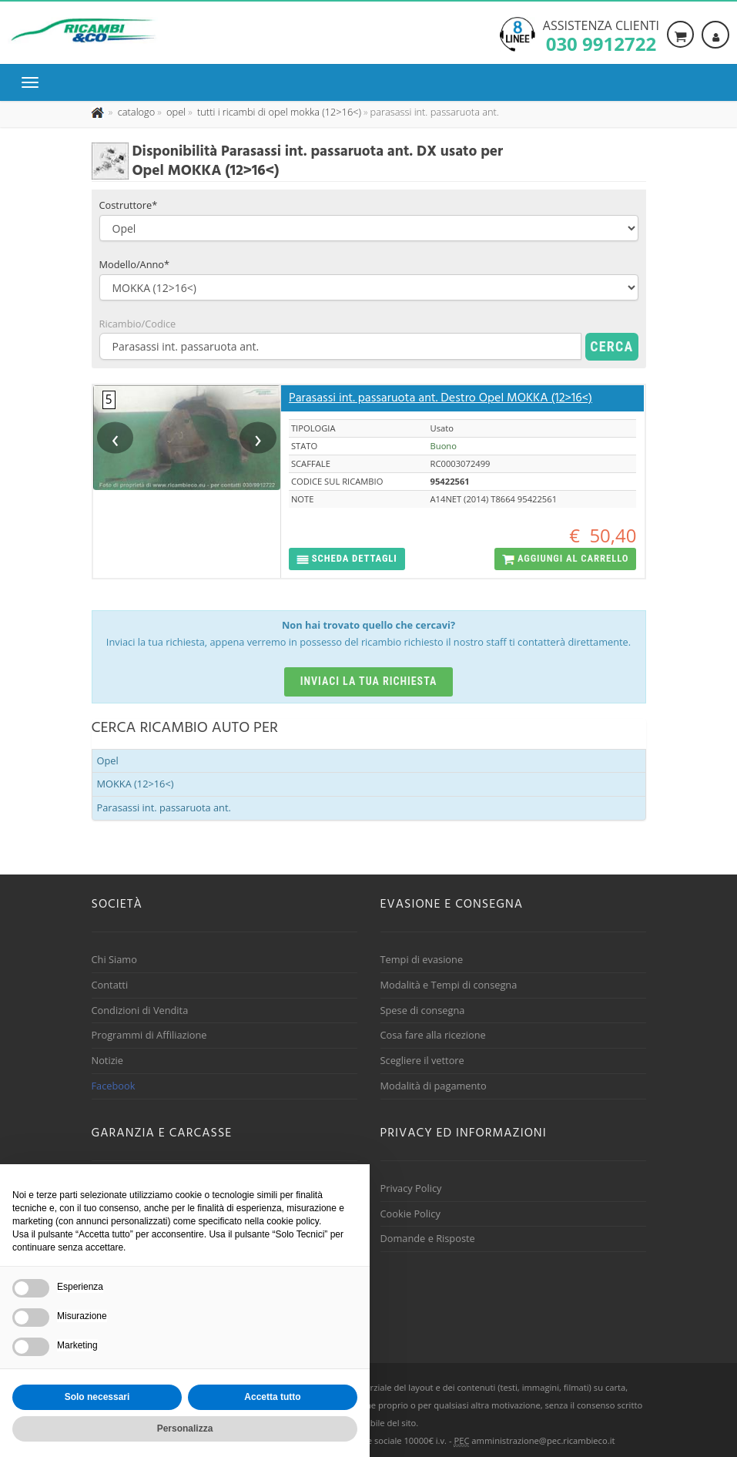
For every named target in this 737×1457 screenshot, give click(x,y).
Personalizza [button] (185, 1428)
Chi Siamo (114, 959)
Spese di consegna (422, 1010)
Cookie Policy (410, 1213)
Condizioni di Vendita (140, 1010)
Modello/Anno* (134, 264)
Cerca (611, 346)
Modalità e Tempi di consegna (449, 985)
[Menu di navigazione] (34, 82)
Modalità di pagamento (433, 1086)
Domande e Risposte (427, 1238)
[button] (347, 559)
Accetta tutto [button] (272, 1397)
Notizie (108, 1060)
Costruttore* (128, 205)
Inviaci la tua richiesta (368, 681)
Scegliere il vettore (422, 1060)
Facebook (114, 1086)
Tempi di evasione (422, 959)
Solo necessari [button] (97, 1397)
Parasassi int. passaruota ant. (164, 807)
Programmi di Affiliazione (149, 1035)
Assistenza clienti (601, 34)
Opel (108, 760)
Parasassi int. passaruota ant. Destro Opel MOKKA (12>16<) (440, 398)
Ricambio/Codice (137, 324)
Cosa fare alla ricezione (433, 1035)
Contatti (110, 985)
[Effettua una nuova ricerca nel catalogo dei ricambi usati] (135, 112)
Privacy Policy (411, 1188)
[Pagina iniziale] (99, 112)
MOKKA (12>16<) (135, 784)
